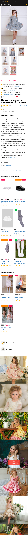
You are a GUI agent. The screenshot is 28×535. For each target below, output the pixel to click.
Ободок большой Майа (6, 262)
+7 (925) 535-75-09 (5, 4)
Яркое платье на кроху (19, 298)
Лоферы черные (19, 201)
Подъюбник (5, 231)
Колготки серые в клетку (20, 232)
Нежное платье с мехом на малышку (7, 298)
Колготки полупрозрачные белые (19, 263)
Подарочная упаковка (9, 94)
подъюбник (12, 157)
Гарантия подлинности (10, 96)
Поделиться (22, 105)
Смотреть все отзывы (7, 106)
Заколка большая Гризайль (7, 202)
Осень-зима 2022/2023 (15, 170)
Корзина (22, 4)
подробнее (16, 86)
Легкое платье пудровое (6, 328)
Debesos (8, 165)
